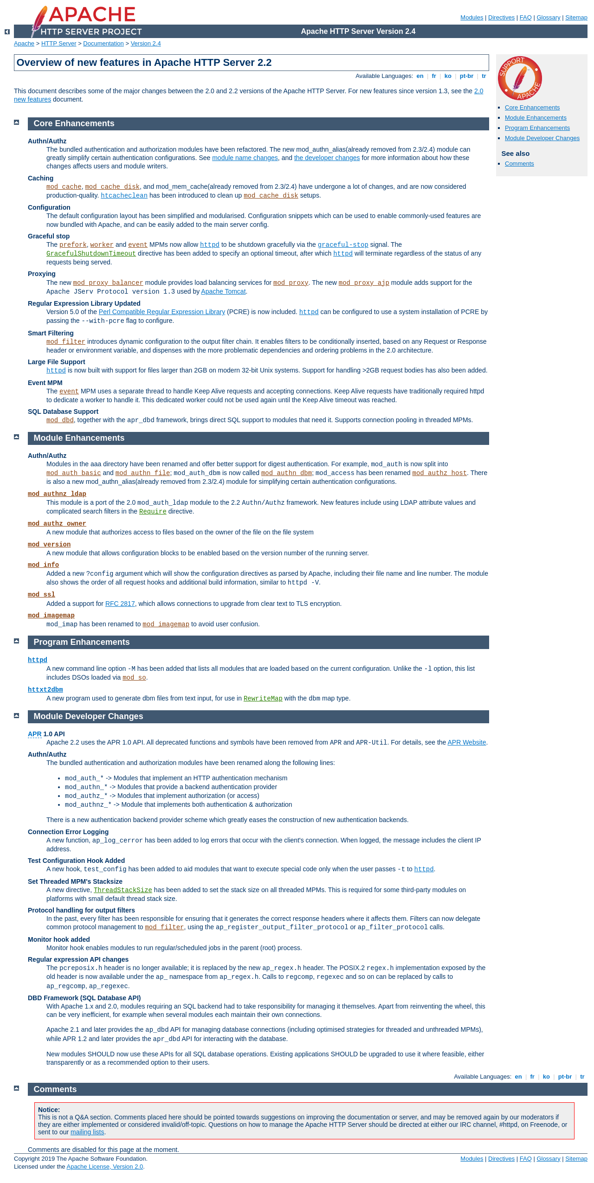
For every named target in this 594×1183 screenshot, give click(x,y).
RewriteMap (263, 698)
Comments (519, 163)
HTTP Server (59, 43)
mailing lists (87, 1132)
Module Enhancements (536, 117)
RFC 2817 (120, 603)
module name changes (245, 157)
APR (35, 734)
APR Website (466, 742)
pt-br (466, 75)
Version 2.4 (146, 43)
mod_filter (65, 342)
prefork (73, 245)
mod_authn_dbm (286, 473)
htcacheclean (124, 195)
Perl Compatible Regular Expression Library (162, 311)
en (420, 75)
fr (434, 75)
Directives (501, 17)
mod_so (134, 678)
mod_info (43, 565)
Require (153, 511)
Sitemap (576, 17)
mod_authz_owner (57, 523)
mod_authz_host (439, 473)
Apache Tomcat (223, 291)
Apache (24, 43)
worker (102, 245)
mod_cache (64, 187)
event (138, 245)
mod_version (49, 544)
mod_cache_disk (112, 187)
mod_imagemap (51, 615)
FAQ (526, 17)
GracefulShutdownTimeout (91, 253)
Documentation (103, 43)
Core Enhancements (532, 107)
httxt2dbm (45, 690)
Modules (471, 17)
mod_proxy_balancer (108, 283)
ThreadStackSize (123, 890)
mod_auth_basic (73, 473)
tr (484, 75)
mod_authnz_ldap (57, 494)
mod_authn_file (143, 473)
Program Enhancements (537, 127)
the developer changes (327, 157)
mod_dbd (60, 420)
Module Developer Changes (542, 138)
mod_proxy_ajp (364, 283)
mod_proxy (291, 283)
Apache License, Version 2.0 (104, 1166)
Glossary (548, 17)
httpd (210, 245)
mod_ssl (41, 594)
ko (448, 75)
